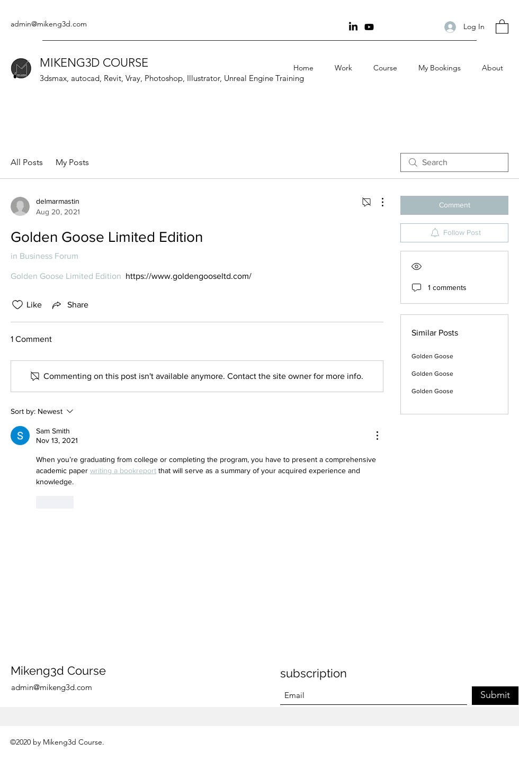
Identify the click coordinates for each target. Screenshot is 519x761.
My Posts (72, 162)
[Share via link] (69, 304)
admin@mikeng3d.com (49, 24)
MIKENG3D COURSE (94, 63)
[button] (502, 26)
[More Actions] (377, 202)
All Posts (27, 162)
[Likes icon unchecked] (17, 304)
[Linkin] (353, 27)
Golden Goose (432, 356)
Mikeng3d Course (58, 670)
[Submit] (495, 695)
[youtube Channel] (369, 27)
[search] (454, 162)
